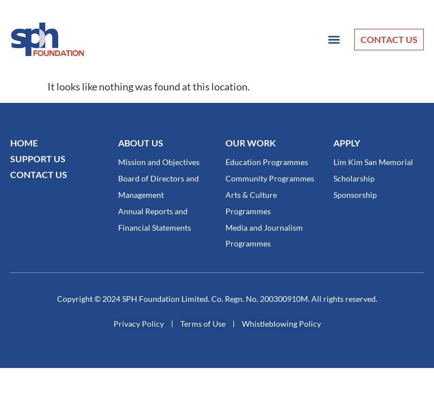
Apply (346, 142)
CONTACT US (38, 174)
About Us (140, 142)
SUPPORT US (38, 158)
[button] (333, 39)
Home (24, 142)
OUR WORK (250, 142)
